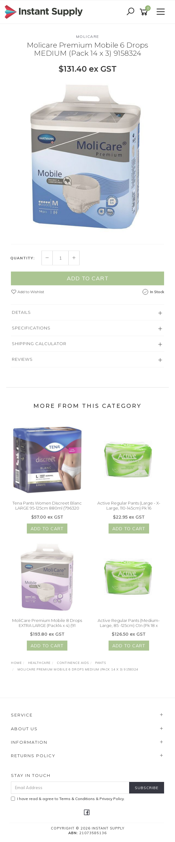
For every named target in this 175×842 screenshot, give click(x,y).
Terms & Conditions (77, 798)
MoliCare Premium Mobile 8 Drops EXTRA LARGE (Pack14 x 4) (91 (47, 625)
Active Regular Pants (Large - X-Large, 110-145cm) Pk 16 (128, 508)
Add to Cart (88, 281)
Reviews (22, 361)
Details (21, 314)
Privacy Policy (112, 798)
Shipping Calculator (39, 346)
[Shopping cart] (145, 12)
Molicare (87, 36)
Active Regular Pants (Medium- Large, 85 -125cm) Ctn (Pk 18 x (129, 625)
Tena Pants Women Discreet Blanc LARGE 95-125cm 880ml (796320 (47, 508)
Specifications (31, 330)
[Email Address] (70, 788)
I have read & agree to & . (68, 798)
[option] (87, 158)
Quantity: (22, 260)
